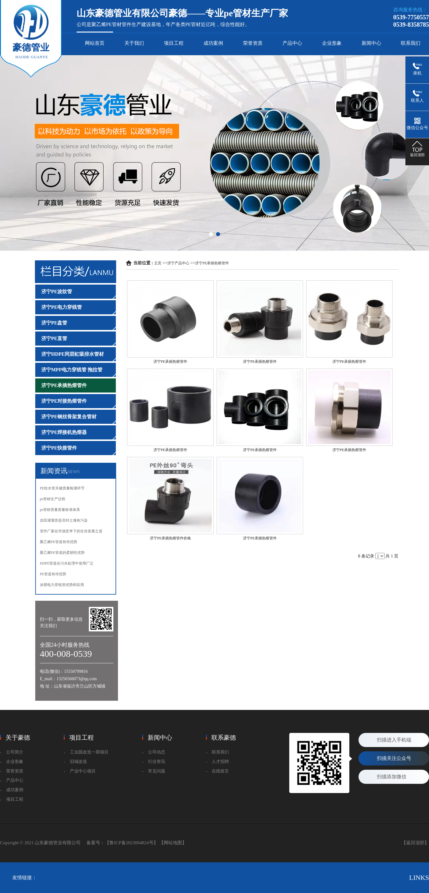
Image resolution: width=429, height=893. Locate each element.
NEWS (73, 471)
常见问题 (156, 771)
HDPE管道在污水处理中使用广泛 (66, 563)
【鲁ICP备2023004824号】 (131, 842)
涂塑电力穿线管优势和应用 (62, 585)
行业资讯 (156, 761)
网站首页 (94, 43)
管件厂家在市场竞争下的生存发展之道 (71, 531)
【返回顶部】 (415, 842)
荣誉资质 (253, 43)
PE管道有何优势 (53, 574)
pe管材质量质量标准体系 (60, 510)
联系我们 (410, 43)
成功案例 (213, 43)
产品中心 (292, 43)
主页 (157, 263)
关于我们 (134, 43)
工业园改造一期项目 (89, 752)
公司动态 (156, 752)
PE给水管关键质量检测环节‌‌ (62, 488)
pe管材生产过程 (52, 499)
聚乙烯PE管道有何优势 (58, 542)
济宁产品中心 (178, 263)
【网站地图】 (173, 842)
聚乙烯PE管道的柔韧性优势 (62, 552)
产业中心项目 (83, 771)
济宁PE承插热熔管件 (212, 263)
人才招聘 (220, 761)
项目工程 (174, 43)
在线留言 (220, 771)
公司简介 (14, 752)
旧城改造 (78, 761)
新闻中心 (371, 43)
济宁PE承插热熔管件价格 (170, 538)
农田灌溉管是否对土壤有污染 (64, 520)
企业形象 (332, 43)
